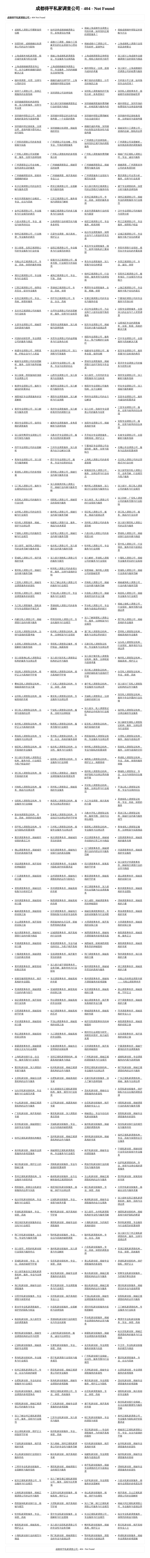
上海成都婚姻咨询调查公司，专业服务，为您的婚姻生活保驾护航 (63, 69)
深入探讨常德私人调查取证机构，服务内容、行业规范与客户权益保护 (28, 760)
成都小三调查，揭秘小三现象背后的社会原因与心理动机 (63, 45)
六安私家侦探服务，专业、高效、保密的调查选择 (96, 1250)
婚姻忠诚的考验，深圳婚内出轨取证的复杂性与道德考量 (96, 129)
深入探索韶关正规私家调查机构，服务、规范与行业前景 (63, 1092)
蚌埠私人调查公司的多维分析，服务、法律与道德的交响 (63, 571)
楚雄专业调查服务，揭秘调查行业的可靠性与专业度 (96, 364)
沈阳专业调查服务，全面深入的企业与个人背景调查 (130, 312)
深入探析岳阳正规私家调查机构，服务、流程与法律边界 (130, 1201)
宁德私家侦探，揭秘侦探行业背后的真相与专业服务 (130, 1151)
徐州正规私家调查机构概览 (28, 1138)
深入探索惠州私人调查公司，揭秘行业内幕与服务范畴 (63, 487)
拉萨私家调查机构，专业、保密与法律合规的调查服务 (130, 1165)
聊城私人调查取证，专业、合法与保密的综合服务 (130, 774)
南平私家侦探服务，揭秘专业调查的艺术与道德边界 (96, 1468)
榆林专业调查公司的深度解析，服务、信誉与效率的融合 (28, 364)
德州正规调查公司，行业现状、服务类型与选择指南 (96, 276)
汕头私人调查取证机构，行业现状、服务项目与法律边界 (130, 645)
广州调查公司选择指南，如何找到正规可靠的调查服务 (96, 143)
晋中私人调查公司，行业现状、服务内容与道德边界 (130, 547)
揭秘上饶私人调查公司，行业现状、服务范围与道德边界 (130, 607)
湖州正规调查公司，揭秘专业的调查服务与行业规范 (130, 200)
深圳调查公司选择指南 (61, 92)
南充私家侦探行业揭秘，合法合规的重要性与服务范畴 (130, 1405)
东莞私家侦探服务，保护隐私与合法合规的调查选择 (130, 1092)
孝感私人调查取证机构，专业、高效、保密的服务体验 (130, 760)
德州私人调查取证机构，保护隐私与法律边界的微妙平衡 (96, 774)
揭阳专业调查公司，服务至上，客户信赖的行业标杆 (96, 339)
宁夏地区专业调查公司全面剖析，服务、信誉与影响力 (96, 448)
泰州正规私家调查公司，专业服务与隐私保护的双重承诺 (130, 1418)
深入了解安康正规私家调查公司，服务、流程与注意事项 (63, 1481)
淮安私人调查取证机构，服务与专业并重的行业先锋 (130, 697)
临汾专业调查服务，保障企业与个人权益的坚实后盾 (96, 235)
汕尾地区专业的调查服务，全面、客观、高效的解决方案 (130, 326)
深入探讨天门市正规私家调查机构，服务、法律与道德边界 (130, 1236)
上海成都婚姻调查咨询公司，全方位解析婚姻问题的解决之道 (28, 69)
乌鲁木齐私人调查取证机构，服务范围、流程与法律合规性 (96, 816)
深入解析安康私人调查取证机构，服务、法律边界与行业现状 (130, 725)
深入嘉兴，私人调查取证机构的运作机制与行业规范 (96, 711)
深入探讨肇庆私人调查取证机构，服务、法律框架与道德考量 (96, 659)
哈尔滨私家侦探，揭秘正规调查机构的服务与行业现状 (130, 1334)
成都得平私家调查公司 (67, 1549)
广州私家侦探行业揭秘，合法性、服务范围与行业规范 (96, 1359)
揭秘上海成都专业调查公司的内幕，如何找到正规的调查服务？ (96, 31)
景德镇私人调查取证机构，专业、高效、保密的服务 (130, 802)
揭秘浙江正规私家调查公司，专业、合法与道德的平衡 (130, 1432)
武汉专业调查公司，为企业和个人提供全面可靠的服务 (96, 312)
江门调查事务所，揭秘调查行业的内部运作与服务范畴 (96, 851)
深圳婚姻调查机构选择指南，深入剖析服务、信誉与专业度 (28, 104)
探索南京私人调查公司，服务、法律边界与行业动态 (96, 473)
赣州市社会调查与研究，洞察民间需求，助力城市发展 (96, 1035)
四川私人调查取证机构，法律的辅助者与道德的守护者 (96, 673)
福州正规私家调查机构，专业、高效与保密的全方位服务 (130, 1138)
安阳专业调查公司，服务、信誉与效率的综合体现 (130, 424)
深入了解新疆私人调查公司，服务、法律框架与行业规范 (96, 620)
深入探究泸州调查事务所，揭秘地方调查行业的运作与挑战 (130, 865)
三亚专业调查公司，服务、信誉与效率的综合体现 (130, 410)
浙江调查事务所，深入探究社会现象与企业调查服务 (96, 889)
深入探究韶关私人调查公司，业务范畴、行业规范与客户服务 (130, 473)
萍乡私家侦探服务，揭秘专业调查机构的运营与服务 (96, 1320)
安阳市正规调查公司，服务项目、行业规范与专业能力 (130, 276)
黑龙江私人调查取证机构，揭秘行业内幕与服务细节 (130, 816)
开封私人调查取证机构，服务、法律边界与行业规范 (96, 788)
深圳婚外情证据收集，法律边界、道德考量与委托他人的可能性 (28, 129)
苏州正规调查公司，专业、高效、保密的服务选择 (96, 200)
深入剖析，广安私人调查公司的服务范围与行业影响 (130, 501)
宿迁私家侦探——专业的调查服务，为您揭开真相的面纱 (96, 1432)
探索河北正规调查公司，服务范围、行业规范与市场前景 (63, 263)
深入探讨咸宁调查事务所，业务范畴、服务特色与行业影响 (63, 967)
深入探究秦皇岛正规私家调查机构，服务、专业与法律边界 (28, 1274)
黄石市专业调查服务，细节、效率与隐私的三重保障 (96, 249)
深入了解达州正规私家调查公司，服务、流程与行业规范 (28, 1418)
